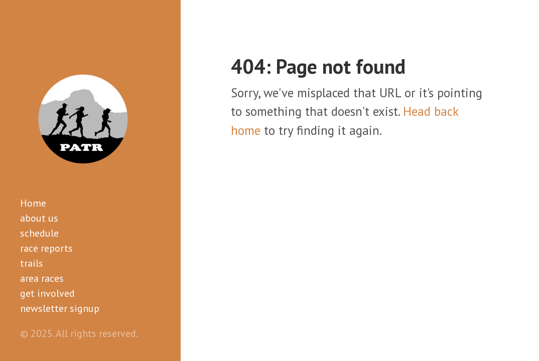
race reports (46, 248)
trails (31, 263)
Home (33, 203)
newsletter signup (59, 308)
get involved (47, 293)
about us (39, 218)
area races (42, 278)
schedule (39, 233)
